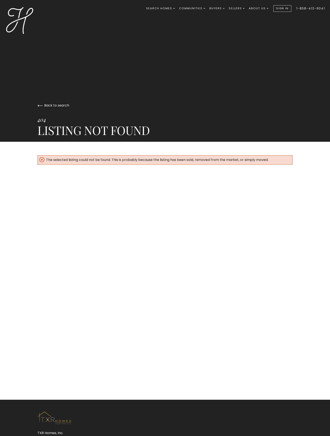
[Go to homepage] (26, 20)
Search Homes (160, 8)
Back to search (53, 105)
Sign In (282, 8)
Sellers (237, 8)
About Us (258, 8)
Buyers (217, 8)
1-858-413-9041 (310, 8)
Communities (192, 8)
